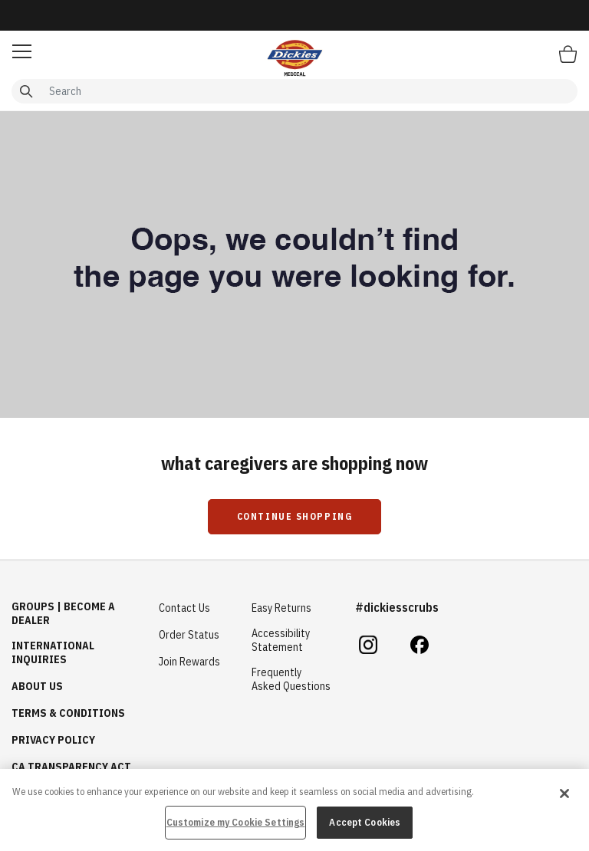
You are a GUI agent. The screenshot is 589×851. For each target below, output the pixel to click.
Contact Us (184, 608)
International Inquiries (53, 652)
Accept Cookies (364, 822)
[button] (21, 51)
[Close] (564, 793)
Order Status (189, 635)
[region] (294, 810)
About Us (37, 686)
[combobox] (294, 91)
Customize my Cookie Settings (235, 822)
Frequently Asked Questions (291, 679)
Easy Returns (281, 608)
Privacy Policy (53, 740)
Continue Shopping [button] (295, 516)
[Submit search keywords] (26, 91)
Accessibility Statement (281, 640)
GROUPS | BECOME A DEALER (63, 613)
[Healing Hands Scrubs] (294, 57)
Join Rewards (189, 662)
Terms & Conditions (68, 713)
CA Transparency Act (71, 767)
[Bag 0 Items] (568, 53)
